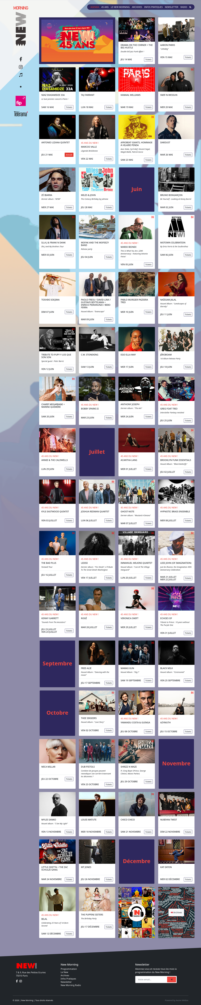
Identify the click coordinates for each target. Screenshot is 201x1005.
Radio (183, 7)
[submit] (171, 979)
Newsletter (171, 7)
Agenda (94, 7)
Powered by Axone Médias (176, 1000)
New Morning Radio (71, 985)
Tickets (148, 59)
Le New (64, 972)
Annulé (69, 154)
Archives (137, 7)
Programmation (69, 968)
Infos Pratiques (68, 978)
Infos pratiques (153, 7)
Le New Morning (120, 7)
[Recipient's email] (151, 979)
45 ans (105, 7)
